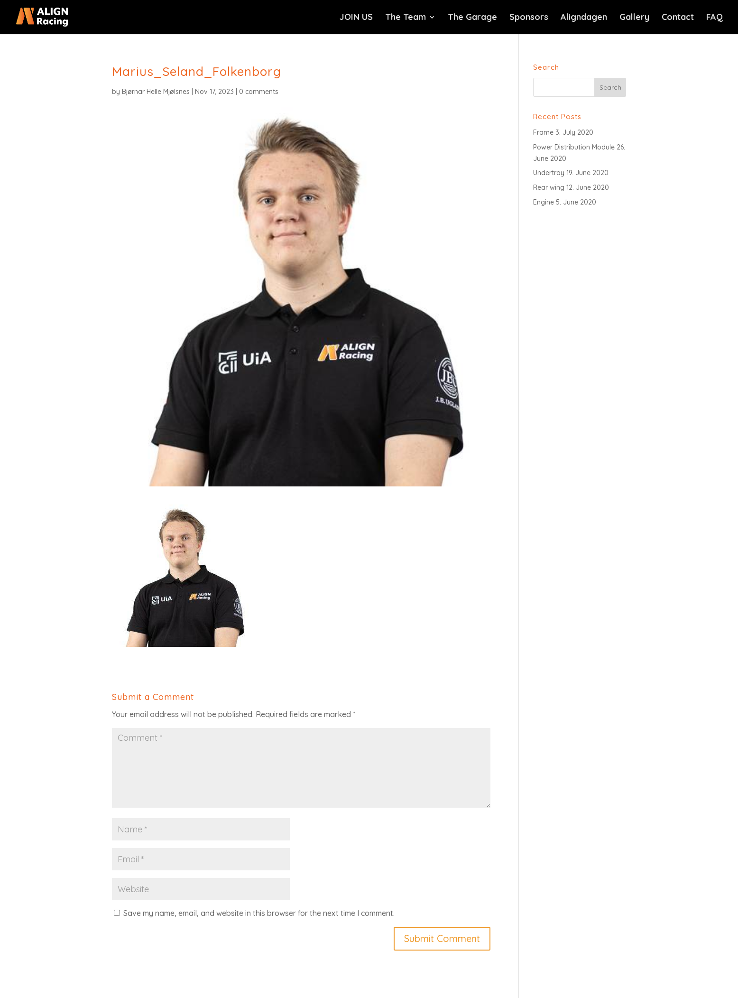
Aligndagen (584, 18)
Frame (543, 132)
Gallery (634, 18)
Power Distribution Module (574, 147)
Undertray (548, 172)
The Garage (472, 18)
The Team (405, 18)
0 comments (258, 91)
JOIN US (356, 18)
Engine (543, 202)
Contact (678, 18)
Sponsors (528, 18)
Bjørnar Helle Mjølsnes (156, 91)
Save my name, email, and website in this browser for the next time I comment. (259, 913)
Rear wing (548, 187)
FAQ (714, 18)
